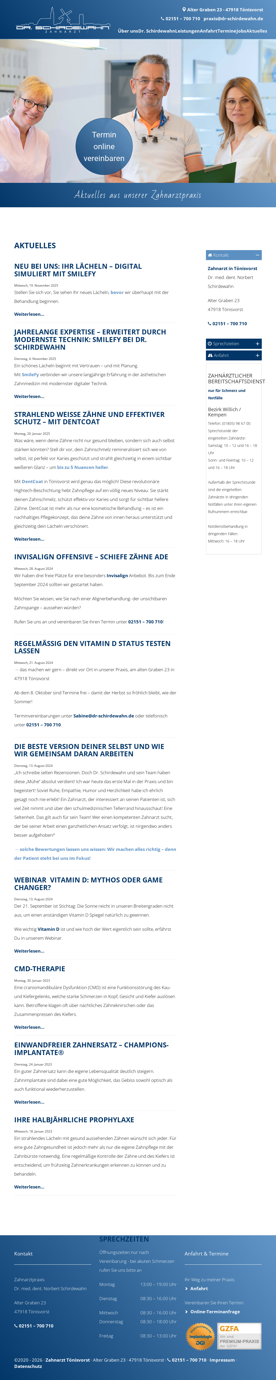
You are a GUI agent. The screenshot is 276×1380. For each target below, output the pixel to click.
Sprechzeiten (226, 343)
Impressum (222, 1360)
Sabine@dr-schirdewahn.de (103, 716)
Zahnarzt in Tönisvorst (232, 268)
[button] (8, 111)
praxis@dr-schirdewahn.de (233, 18)
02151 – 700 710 (183, 18)
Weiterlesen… (29, 314)
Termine (218, 31)
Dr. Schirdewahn (137, 31)
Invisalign (117, 575)
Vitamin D (49, 929)
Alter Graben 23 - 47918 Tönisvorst (222, 10)
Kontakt (221, 255)
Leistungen (171, 31)
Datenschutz (28, 1366)
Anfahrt (196, 31)
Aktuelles (255, 31)
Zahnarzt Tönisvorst (68, 1360)
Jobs (235, 31)
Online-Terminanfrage (215, 1312)
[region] (138, 111)
